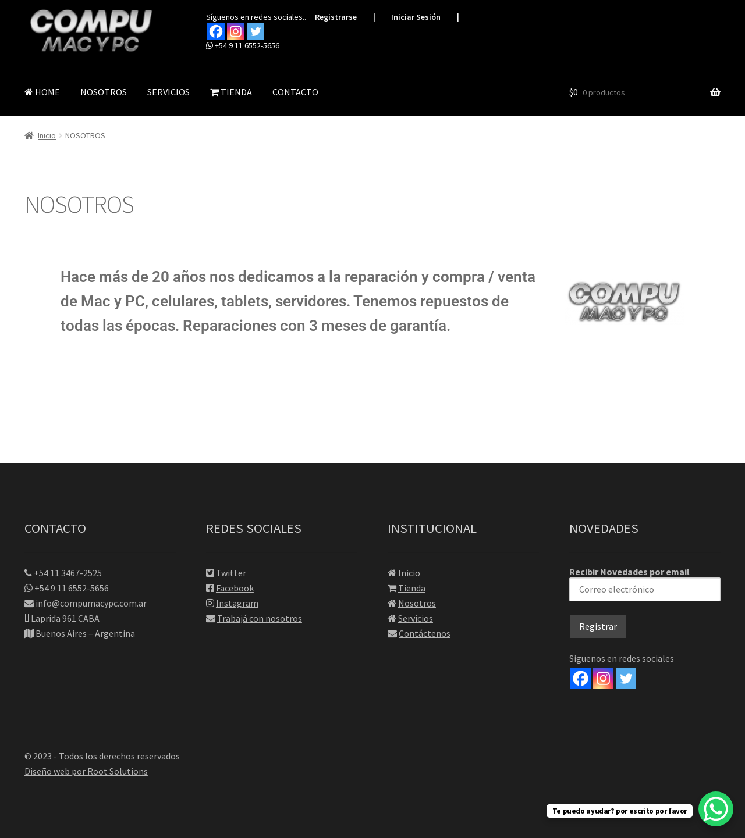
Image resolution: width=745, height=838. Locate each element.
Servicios (415, 618)
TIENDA (231, 92)
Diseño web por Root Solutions (86, 771)
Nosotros (417, 603)
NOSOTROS (103, 92)
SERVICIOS (168, 92)
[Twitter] (626, 678)
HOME (42, 92)
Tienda (411, 588)
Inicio (47, 135)
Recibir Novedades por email (645, 583)
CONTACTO (295, 92)
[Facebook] (580, 678)
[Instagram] (603, 678)
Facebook (235, 588)
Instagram (237, 603)
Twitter (231, 573)
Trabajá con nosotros (259, 618)
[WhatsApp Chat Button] (715, 808)
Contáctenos (424, 633)
